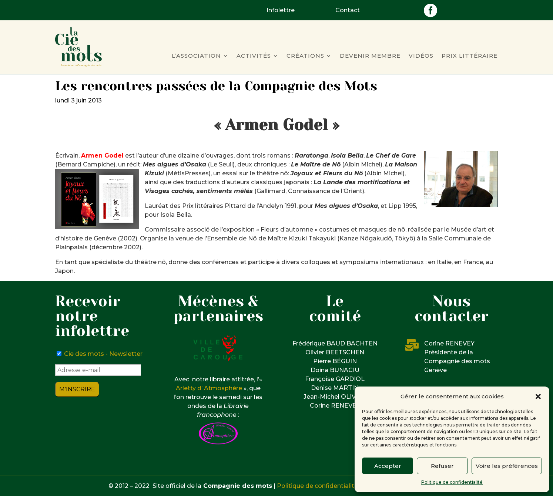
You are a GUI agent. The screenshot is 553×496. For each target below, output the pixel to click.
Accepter (387, 465)
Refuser (442, 465)
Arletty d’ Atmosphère (209, 388)
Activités (254, 56)
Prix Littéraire (469, 56)
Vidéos (421, 56)
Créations (305, 56)
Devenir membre (370, 56)
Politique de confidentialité (452, 482)
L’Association (196, 56)
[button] (538, 396)
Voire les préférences (507, 465)
